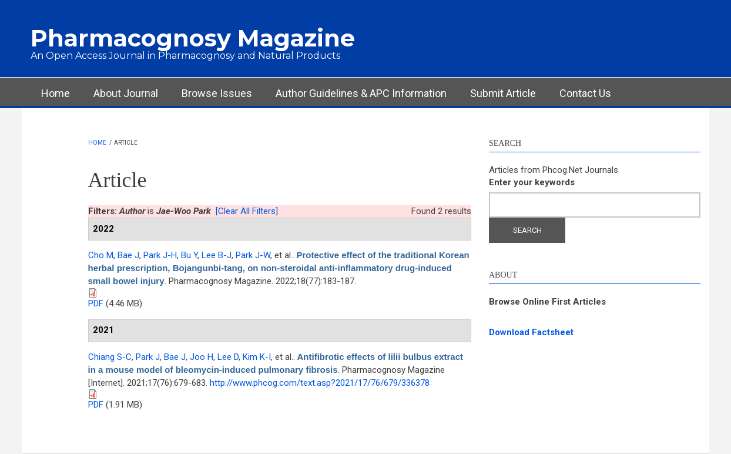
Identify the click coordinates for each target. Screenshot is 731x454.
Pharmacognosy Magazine (193, 38)
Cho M (100, 255)
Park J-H (160, 255)
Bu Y (189, 255)
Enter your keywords (532, 182)
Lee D (228, 357)
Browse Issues (217, 93)
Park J (148, 357)
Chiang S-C (110, 357)
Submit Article (503, 93)
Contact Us (585, 93)
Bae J (128, 255)
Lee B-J (217, 255)
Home (55, 93)
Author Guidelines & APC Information (361, 93)
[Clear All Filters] (247, 211)
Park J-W (253, 255)
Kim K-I (257, 357)
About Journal (125, 93)
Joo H (201, 357)
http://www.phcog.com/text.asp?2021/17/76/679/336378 (320, 383)
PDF (95, 303)
